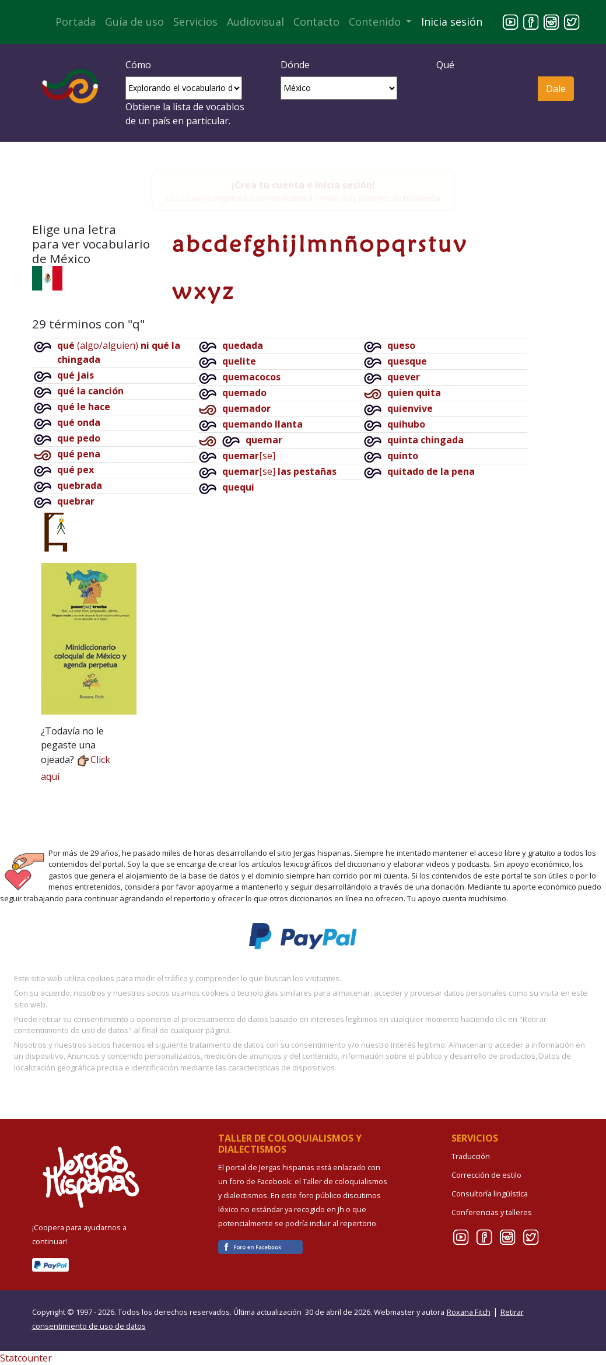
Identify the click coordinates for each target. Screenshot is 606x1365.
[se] (248, 455)
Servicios (195, 22)
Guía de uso (134, 22)
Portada (75, 22)
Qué (445, 64)
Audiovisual (255, 22)
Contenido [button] (376, 22)
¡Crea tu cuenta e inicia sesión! (303, 184)
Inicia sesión (451, 22)
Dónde (295, 64)
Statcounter (26, 1358)
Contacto (316, 22)
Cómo (138, 64)
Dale (556, 88)
